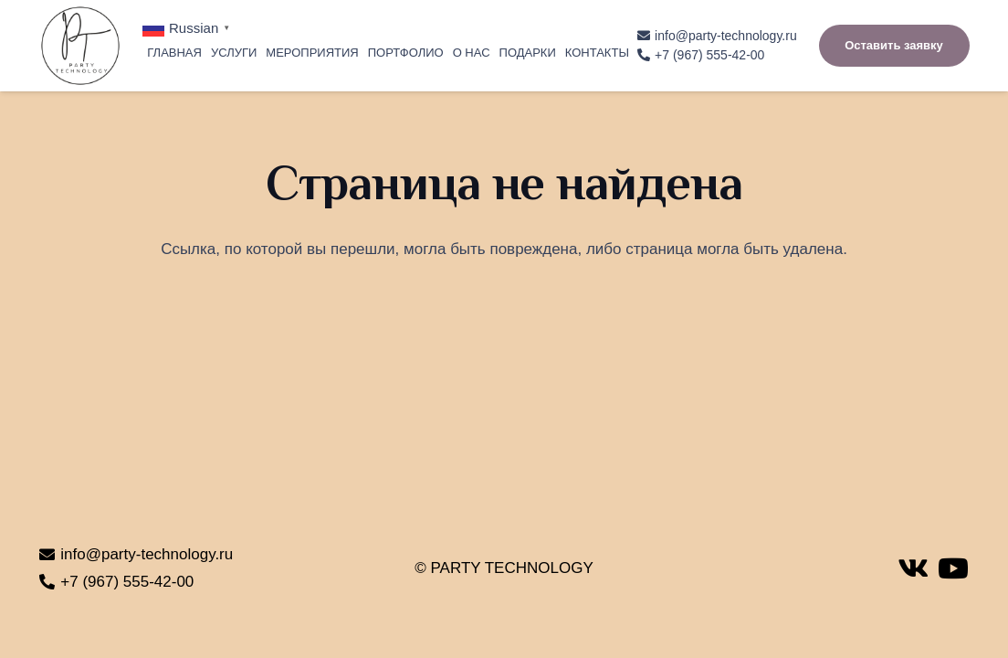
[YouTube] (953, 568)
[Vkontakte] (913, 568)
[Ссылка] (80, 46)
